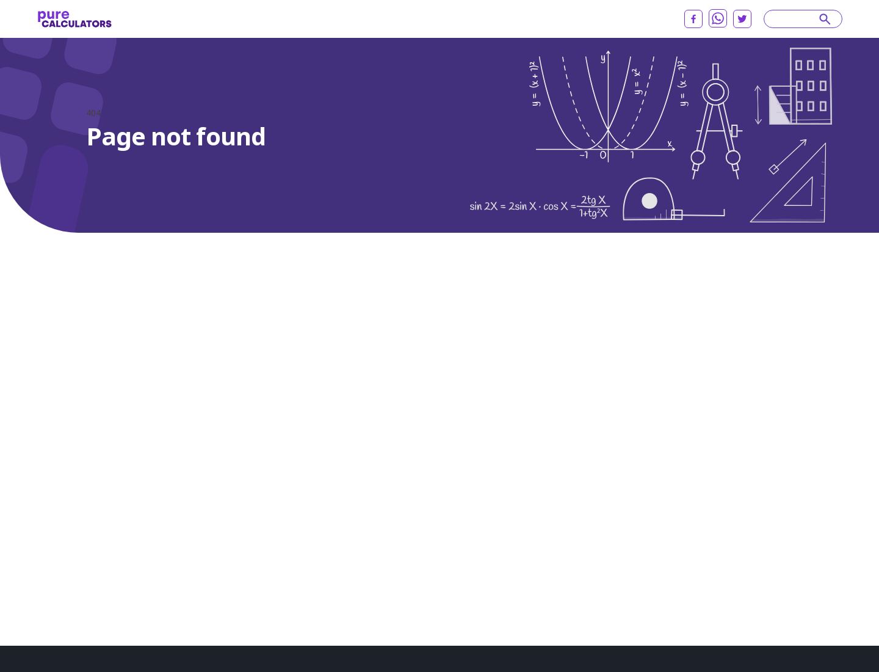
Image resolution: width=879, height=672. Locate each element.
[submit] (825, 19)
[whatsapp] (718, 18)
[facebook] (693, 19)
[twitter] (742, 19)
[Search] (797, 19)
